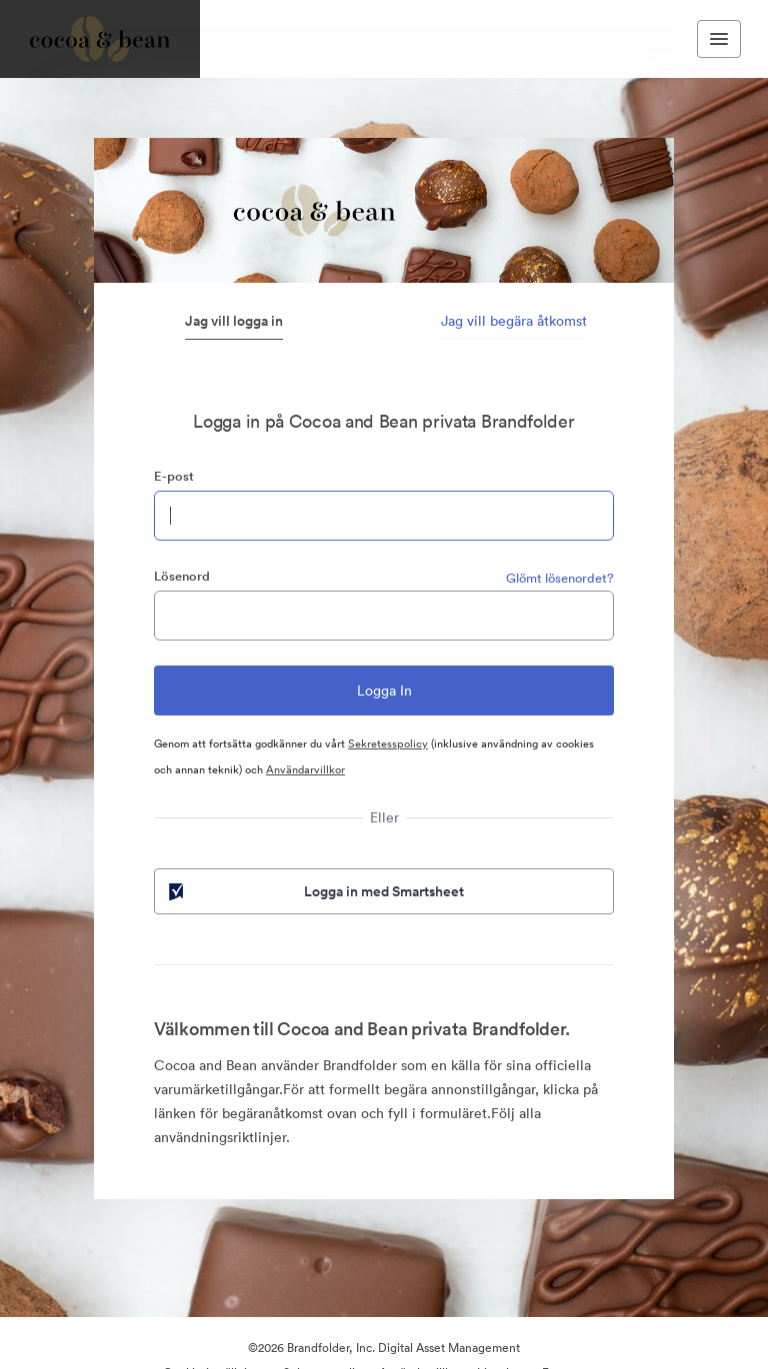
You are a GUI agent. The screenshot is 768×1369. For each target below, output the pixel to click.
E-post (174, 476)
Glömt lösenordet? (560, 578)
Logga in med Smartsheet (314, 891)
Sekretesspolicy (388, 743)
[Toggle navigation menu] (719, 39)
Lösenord (182, 576)
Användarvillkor (305, 769)
